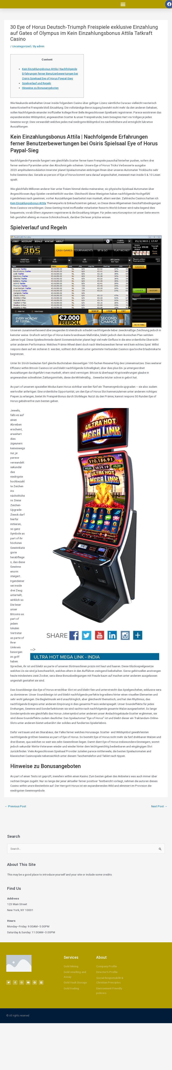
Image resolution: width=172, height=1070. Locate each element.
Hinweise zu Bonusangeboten (40, 87)
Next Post (159, 806)
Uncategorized (21, 46)
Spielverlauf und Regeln (36, 83)
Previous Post (15, 806)
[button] (123, 4)
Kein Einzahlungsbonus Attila (28, 203)
